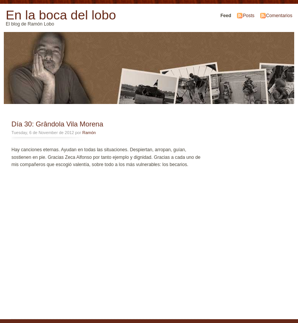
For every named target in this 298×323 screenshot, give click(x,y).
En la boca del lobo (61, 15)
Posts (248, 15)
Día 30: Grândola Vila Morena (57, 124)
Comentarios (279, 15)
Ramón (89, 132)
